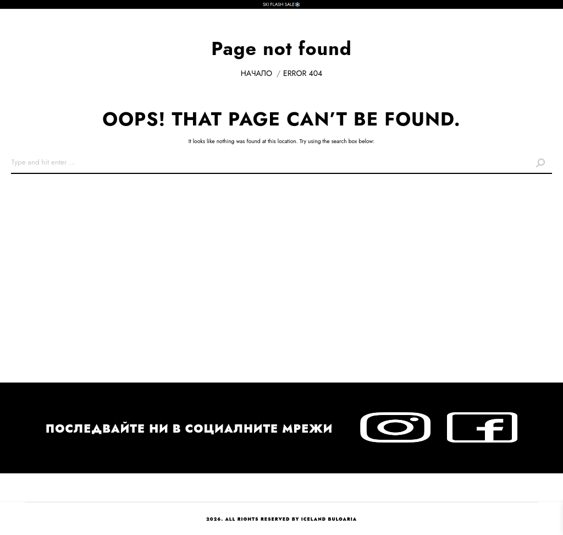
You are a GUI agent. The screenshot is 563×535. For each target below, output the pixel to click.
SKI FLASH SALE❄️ (281, 4)
